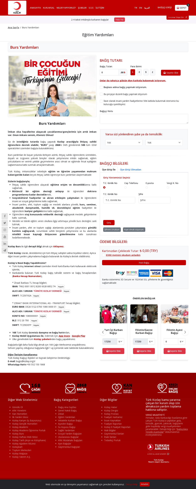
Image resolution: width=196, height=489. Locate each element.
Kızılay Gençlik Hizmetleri (24, 423)
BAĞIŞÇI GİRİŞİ (165, 7)
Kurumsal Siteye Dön (177, 17)
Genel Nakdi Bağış (67, 410)
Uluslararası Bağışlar (68, 436)
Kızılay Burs (18, 433)
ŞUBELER (82, 7)
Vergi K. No (172, 183)
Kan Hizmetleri (19, 413)
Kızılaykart (17, 446)
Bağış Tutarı (106, 66)
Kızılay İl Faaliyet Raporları (117, 427)
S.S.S (91, 7)
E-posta (150, 183)
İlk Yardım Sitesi (20, 417)
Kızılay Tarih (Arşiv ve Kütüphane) (29, 440)
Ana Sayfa (13, 27)
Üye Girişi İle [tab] (108, 169)
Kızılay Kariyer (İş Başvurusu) (26, 420)
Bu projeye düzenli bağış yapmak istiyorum (125, 94)
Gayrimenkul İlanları (114, 433)
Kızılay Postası (111, 413)
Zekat (61, 413)
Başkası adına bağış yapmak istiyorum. (125, 87)
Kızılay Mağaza (19, 453)
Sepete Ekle (170, 72)
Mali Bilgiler (110, 430)
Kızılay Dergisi (111, 410)
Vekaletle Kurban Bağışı (70, 420)
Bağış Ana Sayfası (67, 407)
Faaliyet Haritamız (113, 417)
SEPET (182, 7)
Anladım (144, 484)
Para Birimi (136, 66)
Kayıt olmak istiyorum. (134, 229)
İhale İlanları (110, 436)
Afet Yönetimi (19, 410)
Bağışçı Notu (106, 111)
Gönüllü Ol (17, 407)
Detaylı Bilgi (131, 484)
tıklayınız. (58, 246)
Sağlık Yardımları (66, 430)
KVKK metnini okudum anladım (123, 255)
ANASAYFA (35, 7)
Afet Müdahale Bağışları (70, 440)
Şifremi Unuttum (112, 229)
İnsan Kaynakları (112, 420)
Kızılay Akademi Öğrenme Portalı (28, 430)
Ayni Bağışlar (64, 443)
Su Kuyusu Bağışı (66, 427)
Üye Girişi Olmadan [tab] (130, 169)
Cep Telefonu (131, 183)
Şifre (141, 194)
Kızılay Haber (110, 407)
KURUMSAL (48, 7)
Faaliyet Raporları (113, 423)
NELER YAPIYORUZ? (66, 7)
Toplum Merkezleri (21, 450)
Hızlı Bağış (144, 262)
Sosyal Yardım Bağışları (70, 433)
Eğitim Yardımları (66, 417)
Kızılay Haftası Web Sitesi (25, 436)
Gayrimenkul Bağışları (69, 446)
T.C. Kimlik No (110, 183)
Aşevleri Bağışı (65, 423)
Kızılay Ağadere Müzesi (23, 443)
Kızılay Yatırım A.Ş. (21, 456)
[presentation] (127, 212)
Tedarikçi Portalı (112, 440)
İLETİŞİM (100, 7)
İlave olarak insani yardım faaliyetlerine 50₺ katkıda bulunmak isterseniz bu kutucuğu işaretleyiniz (141, 103)
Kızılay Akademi (20, 427)
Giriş (109, 222)
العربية (147, 7)
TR (135, 7)
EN (140, 7)
